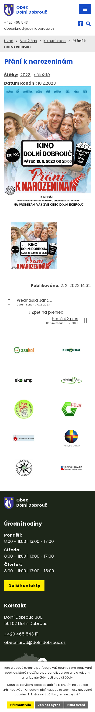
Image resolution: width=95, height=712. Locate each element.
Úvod (8, 40)
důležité (42, 75)
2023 (25, 75)
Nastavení (76, 705)
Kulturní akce (55, 40)
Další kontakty (24, 585)
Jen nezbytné (49, 705)
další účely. (64, 677)
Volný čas (28, 40)
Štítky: (11, 75)
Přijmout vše (20, 705)
